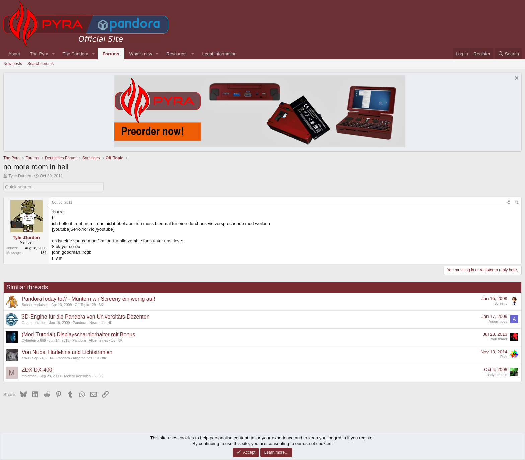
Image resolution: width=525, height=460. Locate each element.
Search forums (40, 63)
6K (101, 304)
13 (97, 358)
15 (113, 340)
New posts (12, 63)
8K (104, 358)
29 (94, 304)
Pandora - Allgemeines (90, 340)
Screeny (500, 303)
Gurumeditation (34, 322)
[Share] (508, 202)
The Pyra (39, 53)
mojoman (29, 375)
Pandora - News (85, 322)
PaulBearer (498, 339)
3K (101, 375)
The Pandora (75, 53)
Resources (177, 53)
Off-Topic (82, 304)
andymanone (496, 374)
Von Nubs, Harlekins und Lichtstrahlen (67, 352)
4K (110, 322)
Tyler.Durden (19, 176)
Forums (111, 53)
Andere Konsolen (77, 375)
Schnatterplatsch (35, 304)
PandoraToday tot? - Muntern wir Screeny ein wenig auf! (88, 299)
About (14, 53)
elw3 (25, 358)
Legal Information (219, 53)
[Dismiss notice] (516, 78)
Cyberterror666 (34, 340)
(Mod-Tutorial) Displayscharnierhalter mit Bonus (78, 334)
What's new (140, 53)
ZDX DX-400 (37, 370)
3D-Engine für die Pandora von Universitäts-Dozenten (86, 317)
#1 (517, 202)
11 (103, 322)
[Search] (508, 53)
